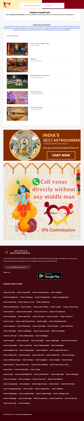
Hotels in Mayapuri (43, 350)
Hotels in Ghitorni (9, 311)
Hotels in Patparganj (73, 374)
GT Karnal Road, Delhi (37, 93)
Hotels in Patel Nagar (58, 374)
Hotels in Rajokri (25, 384)
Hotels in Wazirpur (25, 403)
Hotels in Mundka (28, 360)
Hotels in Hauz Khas (25, 316)
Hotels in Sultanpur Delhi (62, 393)
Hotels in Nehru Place (23, 364)
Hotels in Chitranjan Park (43, 297)
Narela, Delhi (34, 45)
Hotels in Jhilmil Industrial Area (26, 321)
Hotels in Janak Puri (67, 316)
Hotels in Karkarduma (25, 326)
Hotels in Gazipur (56, 307)
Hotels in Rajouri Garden (40, 384)
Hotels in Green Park (41, 311)
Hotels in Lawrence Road (42, 331)
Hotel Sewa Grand (36, 107)
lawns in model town (14, 28)
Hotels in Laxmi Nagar (59, 331)
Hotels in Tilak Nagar (10, 398)
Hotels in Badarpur (57, 292)
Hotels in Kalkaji (43, 321)
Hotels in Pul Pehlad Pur (56, 379)
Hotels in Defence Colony (27, 302)
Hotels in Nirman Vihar (22, 369)
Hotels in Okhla (36, 369)
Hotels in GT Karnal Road (58, 311)
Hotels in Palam (9, 374)
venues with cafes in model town (39, 30)
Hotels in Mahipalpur (42, 336)
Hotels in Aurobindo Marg (41, 292)
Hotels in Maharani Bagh (26, 336)
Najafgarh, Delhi (36, 60)
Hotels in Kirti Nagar (10, 331)
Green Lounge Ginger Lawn (39, 43)
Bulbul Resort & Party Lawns (40, 75)
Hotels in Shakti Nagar (11, 393)
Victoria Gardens (36, 92)
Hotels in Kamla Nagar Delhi (58, 321)
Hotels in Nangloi (55, 360)
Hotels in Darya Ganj (10, 302)
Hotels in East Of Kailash (41, 307)
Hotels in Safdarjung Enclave (13, 389)
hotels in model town (30, 26)
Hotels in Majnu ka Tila (11, 350)
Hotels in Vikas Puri (72, 398)
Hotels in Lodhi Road (10, 336)
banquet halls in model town (13, 26)
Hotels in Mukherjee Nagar (12, 360)
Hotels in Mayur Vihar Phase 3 (60, 350)
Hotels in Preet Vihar (40, 379)
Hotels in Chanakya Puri (11, 297)
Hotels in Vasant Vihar (57, 398)
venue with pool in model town (60, 30)
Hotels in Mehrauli (25, 355)
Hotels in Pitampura (25, 379)
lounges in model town (21, 30)
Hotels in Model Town (54, 355)
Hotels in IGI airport (39, 316)
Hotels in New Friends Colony (60, 364)
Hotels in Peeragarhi (10, 379)
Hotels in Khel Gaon (67, 326)
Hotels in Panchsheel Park (24, 374)
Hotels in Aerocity (10, 292)
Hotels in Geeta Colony (71, 307)
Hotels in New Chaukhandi (40, 364)
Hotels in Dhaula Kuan (44, 302)
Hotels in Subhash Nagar (44, 393)
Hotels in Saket (29, 389)
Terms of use (7, 418)
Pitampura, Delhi (36, 109)
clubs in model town (28, 28)
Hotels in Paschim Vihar (42, 374)
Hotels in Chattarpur (27, 297)
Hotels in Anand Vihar (24, 292)
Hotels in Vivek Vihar (10, 403)
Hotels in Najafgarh (42, 360)
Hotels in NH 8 (8, 369)
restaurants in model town (61, 26)
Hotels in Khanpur (53, 326)
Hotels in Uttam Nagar (26, 398)
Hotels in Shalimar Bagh (27, 393)
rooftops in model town (45, 26)
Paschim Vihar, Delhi (37, 77)
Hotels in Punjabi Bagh (11, 384)
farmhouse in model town (43, 28)
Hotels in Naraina (68, 360)
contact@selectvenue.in (18, 267)
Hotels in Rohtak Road (69, 384)
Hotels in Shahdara (58, 389)
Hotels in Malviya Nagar (27, 350)
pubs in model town (58, 28)
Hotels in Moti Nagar (69, 355)
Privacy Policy (17, 418)
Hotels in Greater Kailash (25, 311)
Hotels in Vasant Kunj (41, 398)
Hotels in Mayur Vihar (11, 355)
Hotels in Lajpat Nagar (25, 331)
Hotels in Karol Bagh (40, 326)
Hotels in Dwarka (27, 307)
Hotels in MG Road (39, 355)
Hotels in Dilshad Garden (12, 307)
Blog (24, 418)
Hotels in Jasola (9, 321)
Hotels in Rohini (55, 384)
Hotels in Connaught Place (61, 297)
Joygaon (33, 59)
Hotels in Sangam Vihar (43, 389)
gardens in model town (73, 28)
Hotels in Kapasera (10, 326)
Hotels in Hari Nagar (10, 316)
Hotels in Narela (9, 364)
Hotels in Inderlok (53, 316)
